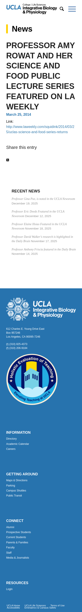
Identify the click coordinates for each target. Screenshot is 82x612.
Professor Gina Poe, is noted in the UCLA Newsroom (43, 199)
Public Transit (14, 495)
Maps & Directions (16, 480)
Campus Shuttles (16, 490)
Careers (11, 448)
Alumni (10, 527)
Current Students (16, 537)
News (22, 28)
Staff (8, 552)
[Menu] (70, 9)
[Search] (59, 9)
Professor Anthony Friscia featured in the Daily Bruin (44, 249)
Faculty (10, 547)
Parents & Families (17, 542)
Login (9, 589)
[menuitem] (59, 9)
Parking (10, 485)
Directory (11, 438)
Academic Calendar (17, 443)
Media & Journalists (17, 557)
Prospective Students (18, 532)
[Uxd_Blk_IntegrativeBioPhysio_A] (34, 9)
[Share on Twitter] (7, 160)
